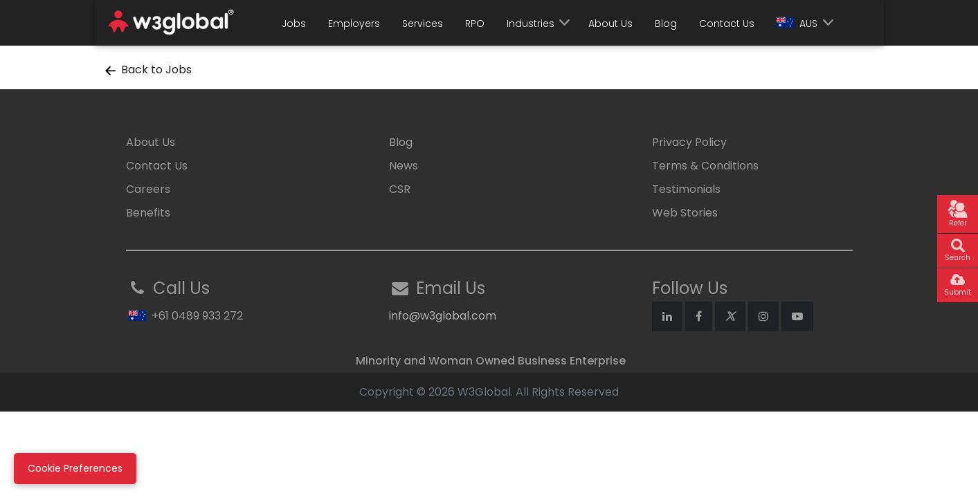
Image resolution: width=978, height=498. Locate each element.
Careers (148, 189)
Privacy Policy (689, 142)
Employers (354, 23)
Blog (666, 23)
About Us (610, 23)
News (403, 166)
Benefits (148, 213)
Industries (530, 23)
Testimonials (686, 189)
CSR (399, 189)
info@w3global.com (442, 316)
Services (422, 23)
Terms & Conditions (705, 166)
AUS (797, 23)
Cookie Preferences (75, 468)
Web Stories (685, 213)
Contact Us (726, 23)
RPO (475, 23)
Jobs (294, 23)
